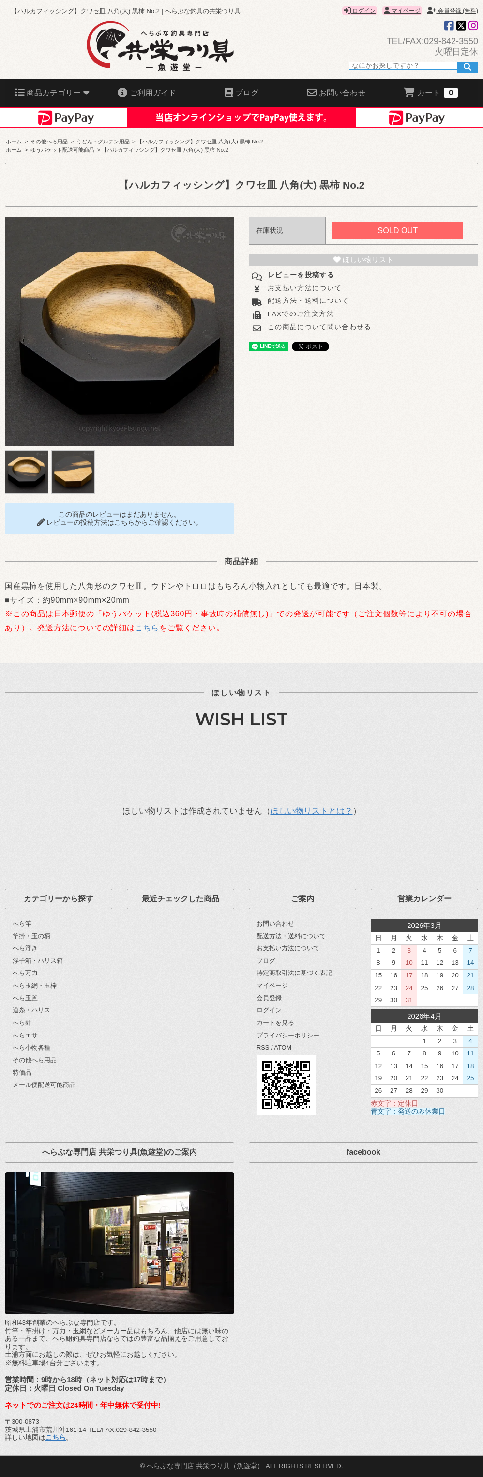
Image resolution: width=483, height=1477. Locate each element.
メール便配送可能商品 (44, 1084)
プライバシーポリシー (288, 1035)
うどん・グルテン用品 (103, 141)
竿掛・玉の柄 (31, 936)
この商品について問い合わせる (318, 326)
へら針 (22, 1022)
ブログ (266, 960)
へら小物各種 (31, 1047)
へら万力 (25, 972)
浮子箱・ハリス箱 (38, 960)
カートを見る (275, 1022)
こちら (147, 628)
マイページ (402, 10)
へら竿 (22, 923)
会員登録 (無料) (452, 10)
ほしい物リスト (363, 260)
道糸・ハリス (31, 1010)
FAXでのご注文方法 (299, 313)
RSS (263, 1047)
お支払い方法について (303, 288)
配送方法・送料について (307, 300)
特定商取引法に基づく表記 (294, 972)
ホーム (14, 141)
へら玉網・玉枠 (35, 985)
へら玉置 (25, 998)
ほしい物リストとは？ (312, 811)
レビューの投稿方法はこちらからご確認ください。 (120, 522)
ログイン (360, 10)
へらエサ (25, 1035)
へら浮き (25, 948)
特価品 (22, 1072)
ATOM (282, 1047)
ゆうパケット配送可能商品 (62, 150)
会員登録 (269, 998)
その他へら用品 (49, 141)
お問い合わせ (275, 923)
